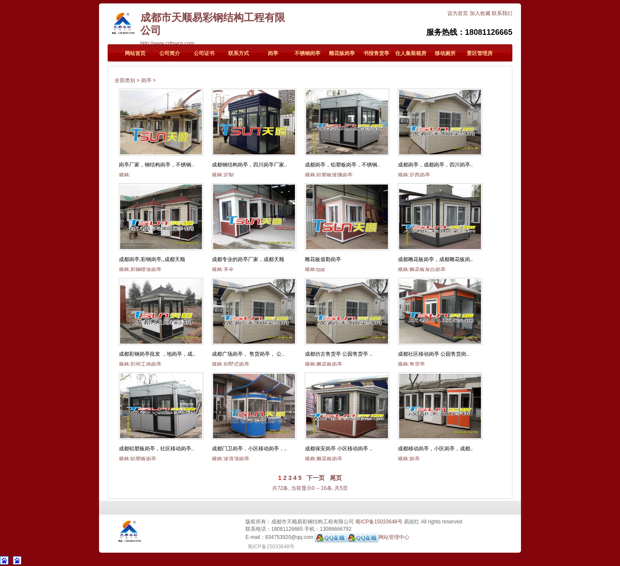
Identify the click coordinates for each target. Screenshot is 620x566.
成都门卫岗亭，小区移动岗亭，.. (249, 449)
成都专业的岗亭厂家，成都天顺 (248, 259)
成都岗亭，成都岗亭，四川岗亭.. (435, 165)
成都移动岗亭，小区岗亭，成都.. (435, 449)
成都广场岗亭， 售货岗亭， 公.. (248, 354)
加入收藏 (480, 13)
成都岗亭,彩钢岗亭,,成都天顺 (152, 259)
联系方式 (238, 53)
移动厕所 (445, 53)
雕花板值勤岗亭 (323, 259)
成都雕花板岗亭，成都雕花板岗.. (435, 259)
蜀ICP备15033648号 (378, 522)
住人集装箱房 (410, 53)
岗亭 (273, 53)
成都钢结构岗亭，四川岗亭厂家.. (249, 165)
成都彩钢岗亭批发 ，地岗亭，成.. (157, 354)
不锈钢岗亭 (307, 53)
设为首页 (457, 13)
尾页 (336, 477)
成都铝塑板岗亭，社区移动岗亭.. (156, 449)
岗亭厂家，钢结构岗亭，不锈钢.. (156, 165)
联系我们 (502, 13)
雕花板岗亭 (342, 53)
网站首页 (135, 53)
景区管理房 (480, 53)
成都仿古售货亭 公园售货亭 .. (338, 354)
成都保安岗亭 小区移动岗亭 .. (338, 449)
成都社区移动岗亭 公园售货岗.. (433, 354)
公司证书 (204, 53)
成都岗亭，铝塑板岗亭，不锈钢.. (342, 165)
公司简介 (169, 53)
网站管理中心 (393, 537)
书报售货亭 (376, 53)
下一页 (316, 477)
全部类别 (125, 80)
